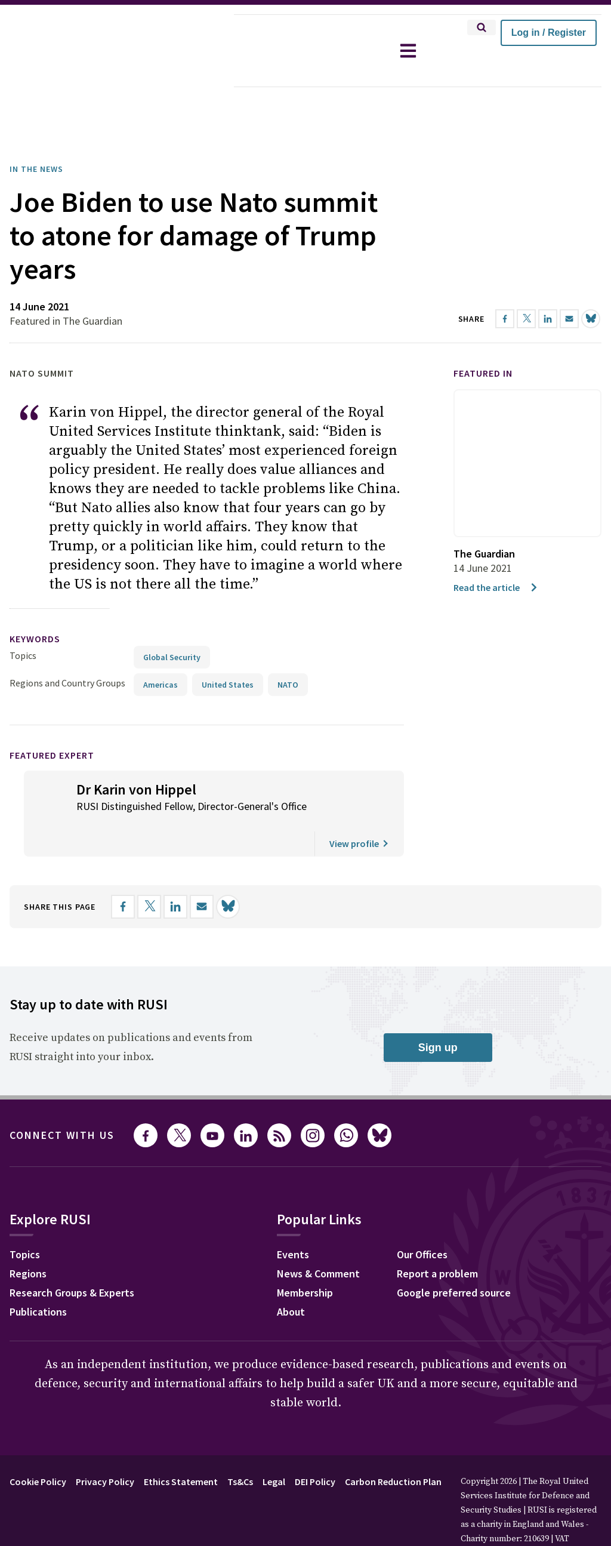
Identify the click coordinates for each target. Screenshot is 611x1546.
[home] (117, 50)
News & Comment (318, 1240)
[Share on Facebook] (123, 873)
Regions (28, 1240)
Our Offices (422, 1221)
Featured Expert (52, 722)
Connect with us (62, 1101)
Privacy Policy (105, 1448)
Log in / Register (548, 32)
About (291, 1278)
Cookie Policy (38, 1448)
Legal (274, 1448)
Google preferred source (454, 1259)
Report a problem (437, 1240)
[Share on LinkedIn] (175, 873)
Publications (38, 1278)
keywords (35, 605)
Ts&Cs (240, 1448)
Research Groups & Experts (72, 1259)
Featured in (483, 340)
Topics (23, 622)
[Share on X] (149, 873)
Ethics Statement (181, 1448)
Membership (305, 1259)
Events (293, 1221)
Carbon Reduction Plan (393, 1448)
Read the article (496, 554)
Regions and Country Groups (67, 649)
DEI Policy (315, 1448)
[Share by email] (202, 873)
